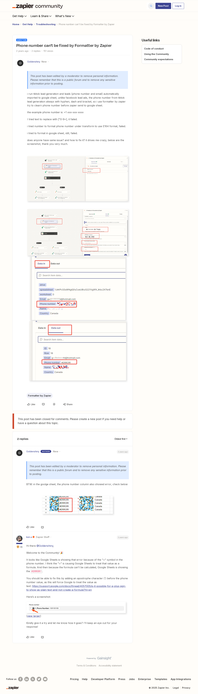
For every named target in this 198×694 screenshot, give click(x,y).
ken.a (29, 537)
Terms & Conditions (86, 665)
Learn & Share (41, 16)
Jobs (132, 679)
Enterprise (144, 679)
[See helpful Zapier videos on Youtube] (45, 679)
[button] (163, 6)
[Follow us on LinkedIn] (26, 679)
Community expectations (158, 59)
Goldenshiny (33, 61)
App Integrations (181, 679)
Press (121, 679)
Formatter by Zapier (39, 395)
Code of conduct (154, 48)
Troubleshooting (46, 24)
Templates (160, 679)
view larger (33, 615)
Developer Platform (103, 679)
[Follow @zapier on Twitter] (39, 679)
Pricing (74, 679)
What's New (65, 16)
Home (15, 24)
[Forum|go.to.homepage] (38, 6)
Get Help (19, 16)
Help (85, 679)
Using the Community (156, 54)
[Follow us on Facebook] (20, 679)
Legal (176, 687)
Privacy (186, 687)
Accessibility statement (110, 665)
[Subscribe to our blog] (32, 679)
